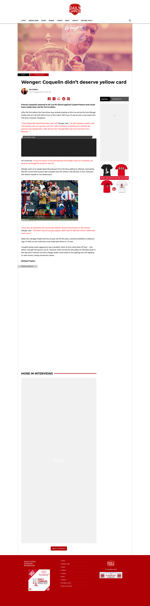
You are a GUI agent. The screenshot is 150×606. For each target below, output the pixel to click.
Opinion (51, 20)
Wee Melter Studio (29, 565)
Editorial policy (86, 20)
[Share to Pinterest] (68, 98)
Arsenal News (34, 20)
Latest (23, 20)
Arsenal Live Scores (30, 561)
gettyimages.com (32, 221)
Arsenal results (28, 563)
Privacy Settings (66, 586)
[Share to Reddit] (63, 98)
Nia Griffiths (33, 89)
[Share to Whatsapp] (58, 98)
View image (25, 221)
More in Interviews (37, 373)
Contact (75, 20)
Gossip (43, 20)
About (67, 20)
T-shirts (59, 20)
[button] (130, 20)
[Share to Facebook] (49, 98)
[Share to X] (54, 98)
